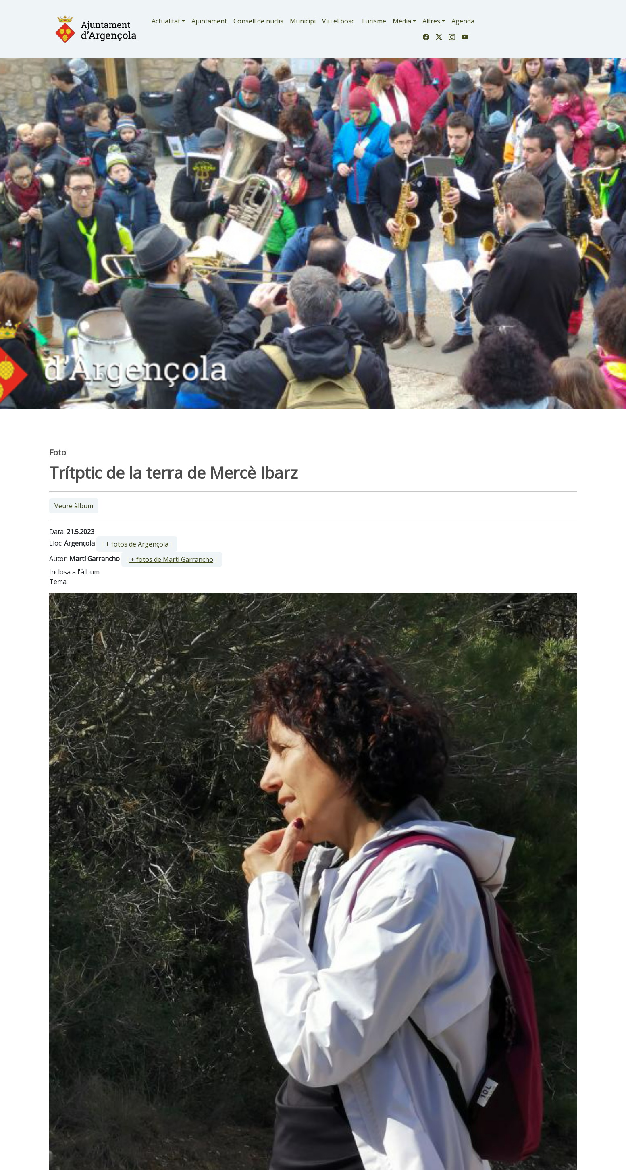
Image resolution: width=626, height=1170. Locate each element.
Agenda (462, 21)
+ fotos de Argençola (136, 544)
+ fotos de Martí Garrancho (171, 559)
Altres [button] (431, 21)
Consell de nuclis (258, 21)
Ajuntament (209, 21)
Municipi (303, 21)
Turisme (373, 21)
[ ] (137, 544)
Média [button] (402, 21)
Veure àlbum (73, 505)
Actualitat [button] (166, 21)
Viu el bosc (338, 21)
